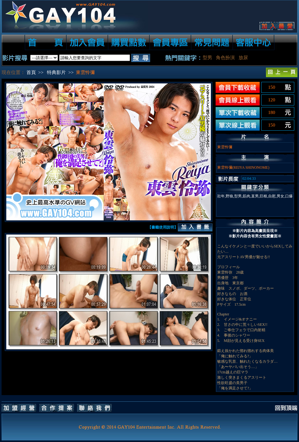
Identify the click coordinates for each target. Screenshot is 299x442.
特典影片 (56, 72)
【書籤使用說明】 (163, 227)
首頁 (31, 72)
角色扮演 (225, 57)
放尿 (243, 57)
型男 (207, 57)
